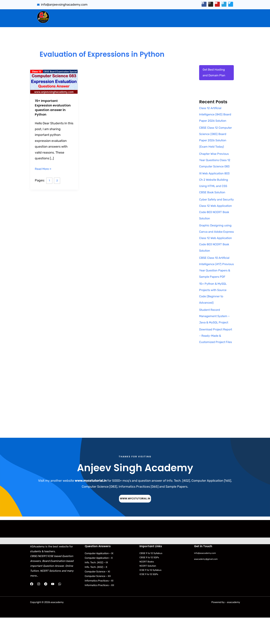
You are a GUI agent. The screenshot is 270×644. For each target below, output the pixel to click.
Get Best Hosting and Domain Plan (215, 73)
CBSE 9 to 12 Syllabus (150, 579)
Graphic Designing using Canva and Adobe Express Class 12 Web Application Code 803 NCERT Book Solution (216, 251)
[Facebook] (31, 610)
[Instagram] (38, 610)
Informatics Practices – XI (99, 607)
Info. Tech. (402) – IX (96, 588)
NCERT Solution (147, 592)
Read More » (44, 168)
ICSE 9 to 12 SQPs (148, 601)
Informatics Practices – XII (99, 611)
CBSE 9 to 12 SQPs (149, 584)
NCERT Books (146, 588)
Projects (222, 14)
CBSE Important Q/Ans (124, 14)
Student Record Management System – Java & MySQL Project (216, 336)
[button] (86, 14)
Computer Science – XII (98, 602)
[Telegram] (45, 610)
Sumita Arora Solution (85, 14)
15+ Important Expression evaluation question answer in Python (53, 107)
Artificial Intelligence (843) (190, 14)
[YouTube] (52, 610)
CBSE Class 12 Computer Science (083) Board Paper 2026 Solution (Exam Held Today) (214, 147)
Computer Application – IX (99, 579)
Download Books (127, 21)
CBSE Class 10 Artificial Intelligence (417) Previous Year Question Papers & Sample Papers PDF (216, 284)
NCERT (174, 21)
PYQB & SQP (156, 14)
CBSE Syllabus (155, 21)
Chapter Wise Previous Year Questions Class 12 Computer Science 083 (216, 173)
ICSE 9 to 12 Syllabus (150, 596)
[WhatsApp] (59, 610)
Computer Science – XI (97, 598)
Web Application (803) (69, 21)
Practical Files (100, 21)
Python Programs (197, 21)
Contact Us (223, 21)
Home (60, 14)
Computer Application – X (99, 584)
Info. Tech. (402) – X (96, 593)
